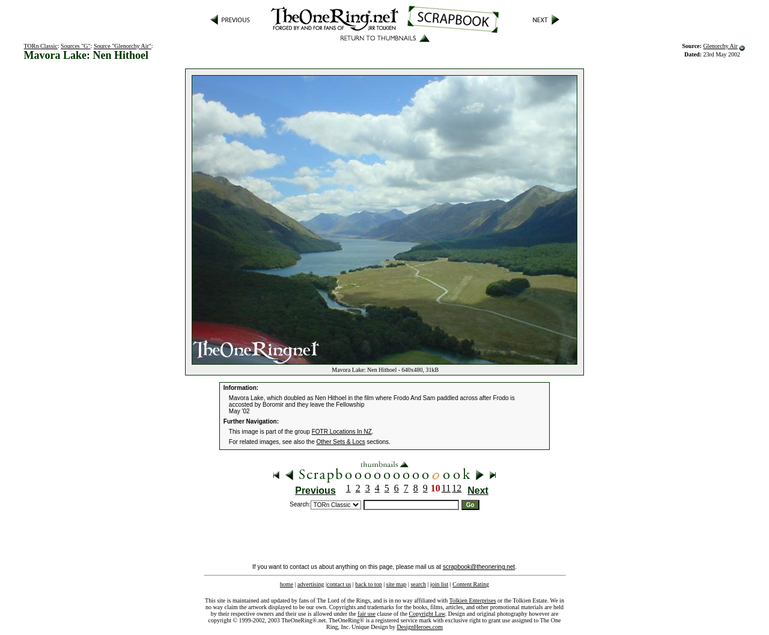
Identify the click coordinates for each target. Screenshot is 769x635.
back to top (368, 584)
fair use (366, 613)
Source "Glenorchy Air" (122, 46)
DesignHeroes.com (420, 627)
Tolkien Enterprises (472, 600)
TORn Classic (41, 46)
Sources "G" (76, 46)
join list (439, 584)
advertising (310, 584)
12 (456, 488)
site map (396, 584)
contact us (339, 584)
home (286, 584)
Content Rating (470, 584)
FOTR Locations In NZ (342, 431)
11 (446, 488)
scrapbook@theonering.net (479, 567)
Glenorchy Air (720, 46)
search (418, 584)
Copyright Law (427, 613)
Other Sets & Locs (341, 442)
